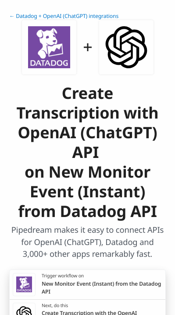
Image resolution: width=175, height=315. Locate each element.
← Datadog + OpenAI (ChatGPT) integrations (63, 16)
